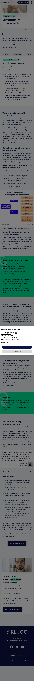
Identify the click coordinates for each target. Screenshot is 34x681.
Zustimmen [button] (17, 347)
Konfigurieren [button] (17, 351)
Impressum (4, 342)
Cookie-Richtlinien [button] (6, 334)
